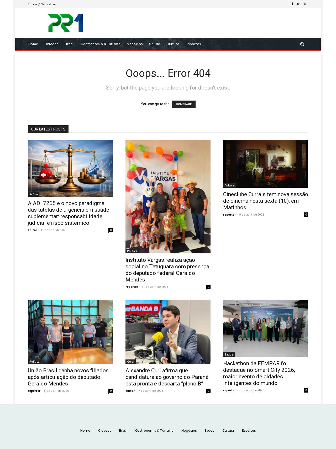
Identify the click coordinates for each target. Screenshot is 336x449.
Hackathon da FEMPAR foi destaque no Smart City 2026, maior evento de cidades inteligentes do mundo (259, 373)
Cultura (229, 185)
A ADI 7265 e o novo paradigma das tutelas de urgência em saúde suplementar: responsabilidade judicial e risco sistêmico (68, 213)
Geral (130, 361)
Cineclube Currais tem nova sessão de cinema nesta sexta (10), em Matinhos (265, 201)
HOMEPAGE (184, 104)
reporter (131, 287)
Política (132, 251)
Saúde (33, 194)
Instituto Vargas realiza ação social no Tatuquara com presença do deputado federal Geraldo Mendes (167, 270)
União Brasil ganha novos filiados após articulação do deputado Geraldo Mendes (68, 377)
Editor (32, 230)
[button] (302, 44)
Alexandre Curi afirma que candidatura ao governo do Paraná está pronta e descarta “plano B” (166, 377)
